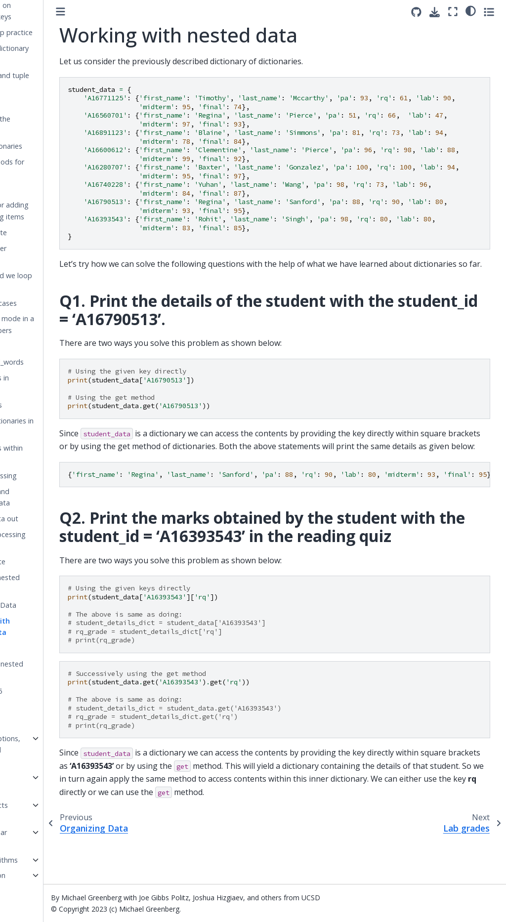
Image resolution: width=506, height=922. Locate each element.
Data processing (48, 475)
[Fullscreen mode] (453, 11)
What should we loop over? (55, 281)
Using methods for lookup (51, 167)
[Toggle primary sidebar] (118, 11)
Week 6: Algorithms (44, 860)
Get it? (31, 189)
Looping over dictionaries (42, 254)
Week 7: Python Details (38, 881)
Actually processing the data (52, 540)
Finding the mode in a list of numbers (56, 324)
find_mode (38, 346)
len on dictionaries (50, 146)
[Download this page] (434, 12)
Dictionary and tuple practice (54, 81)
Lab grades (39, 648)
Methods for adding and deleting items (53, 210)
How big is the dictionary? (44, 124)
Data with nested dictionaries (49, 583)
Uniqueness (39, 722)
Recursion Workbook (29, 783)
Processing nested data (51, 669)
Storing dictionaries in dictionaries (56, 426)
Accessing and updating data (44, 497)
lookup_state (42, 561)
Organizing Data (47, 605)
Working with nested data (44, 626)
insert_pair (37, 103)
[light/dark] (471, 10)
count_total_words (51, 362)
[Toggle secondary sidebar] (489, 11)
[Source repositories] (416, 12)
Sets (28, 707)
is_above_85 (40, 691)
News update (43, 232)
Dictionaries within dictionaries (51, 453)
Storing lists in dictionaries (44, 383)
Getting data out (48, 518)
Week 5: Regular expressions (39, 838)
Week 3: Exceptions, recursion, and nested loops (45, 750)
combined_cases (48, 303)
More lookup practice (55, 32)
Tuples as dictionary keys (53, 54)
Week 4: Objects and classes (39, 811)
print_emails (40, 405)
